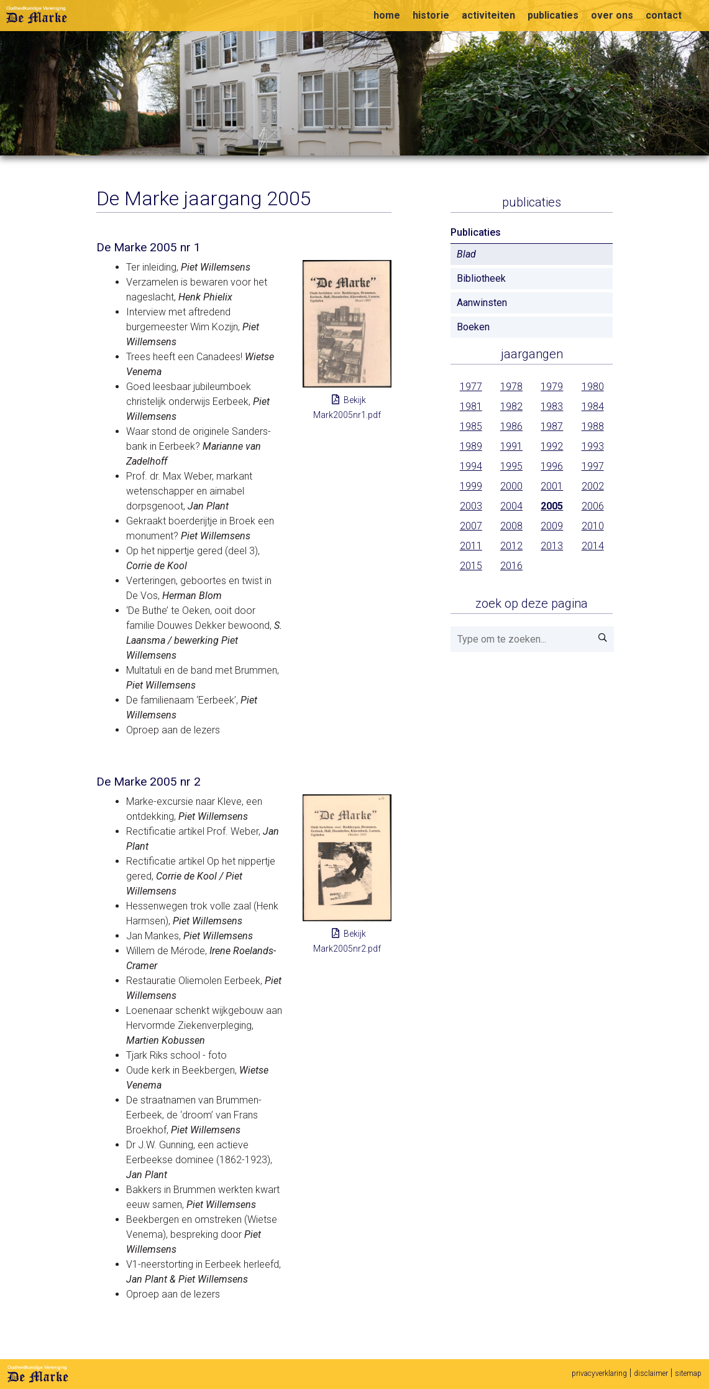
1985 (471, 426)
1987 (552, 426)
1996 (552, 466)
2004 (511, 506)
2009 (552, 526)
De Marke (37, 1374)
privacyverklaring (599, 1373)
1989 (471, 446)
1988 (593, 426)
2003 (471, 506)
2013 (552, 546)
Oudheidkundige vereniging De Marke (36, 15)
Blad (466, 254)
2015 (471, 566)
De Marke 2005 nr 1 (148, 247)
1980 (593, 387)
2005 (552, 506)
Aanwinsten (482, 303)
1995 (511, 466)
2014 (593, 546)
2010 (593, 526)
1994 (471, 466)
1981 (471, 406)
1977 (471, 387)
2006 (593, 506)
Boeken (473, 327)
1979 (552, 387)
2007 (471, 526)
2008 (511, 526)
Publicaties (531, 202)
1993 (593, 446)
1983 (552, 406)
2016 (511, 566)
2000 (511, 486)
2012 (511, 546)
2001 (552, 486)
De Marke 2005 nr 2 (148, 781)
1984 (593, 406)
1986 (511, 426)
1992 (552, 446)
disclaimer (651, 1373)
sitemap (688, 1373)
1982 (511, 406)
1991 (511, 446)
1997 (593, 466)
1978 (511, 387)
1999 (471, 486)
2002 (593, 486)
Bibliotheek (481, 278)
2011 (471, 546)
